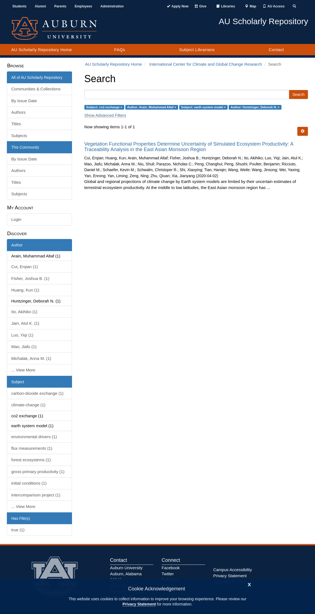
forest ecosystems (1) (31, 459)
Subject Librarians (197, 49)
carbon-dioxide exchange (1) (37, 393)
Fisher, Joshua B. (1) (30, 278)
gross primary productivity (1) (37, 471)
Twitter (168, 573)
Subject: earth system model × (203, 107)
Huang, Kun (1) (25, 290)
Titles (16, 123)
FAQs (119, 49)
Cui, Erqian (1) (24, 266)
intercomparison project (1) (35, 495)
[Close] (249, 584)
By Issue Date (24, 100)
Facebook (171, 567)
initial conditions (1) (28, 483)
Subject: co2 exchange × (104, 107)
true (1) (17, 529)
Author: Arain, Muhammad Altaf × (151, 107)
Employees (83, 6)
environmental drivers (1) (34, 436)
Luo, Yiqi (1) (22, 335)
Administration (112, 6)
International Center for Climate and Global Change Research (205, 64)
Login (16, 219)
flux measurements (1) (31, 448)
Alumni (40, 6)
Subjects (19, 135)
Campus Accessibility (232, 569)
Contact (276, 49)
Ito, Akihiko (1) (24, 311)
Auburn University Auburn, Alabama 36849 (126, 573)
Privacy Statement (139, 604)
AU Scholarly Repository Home (41, 49)
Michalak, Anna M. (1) (31, 358)
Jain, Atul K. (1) (25, 323)
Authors (18, 112)
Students (19, 6)
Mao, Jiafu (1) (24, 346)
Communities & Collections (35, 89)
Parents (60, 6)
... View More (23, 370)
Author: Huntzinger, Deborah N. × (255, 107)
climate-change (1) (28, 404)
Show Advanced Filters (105, 115)
